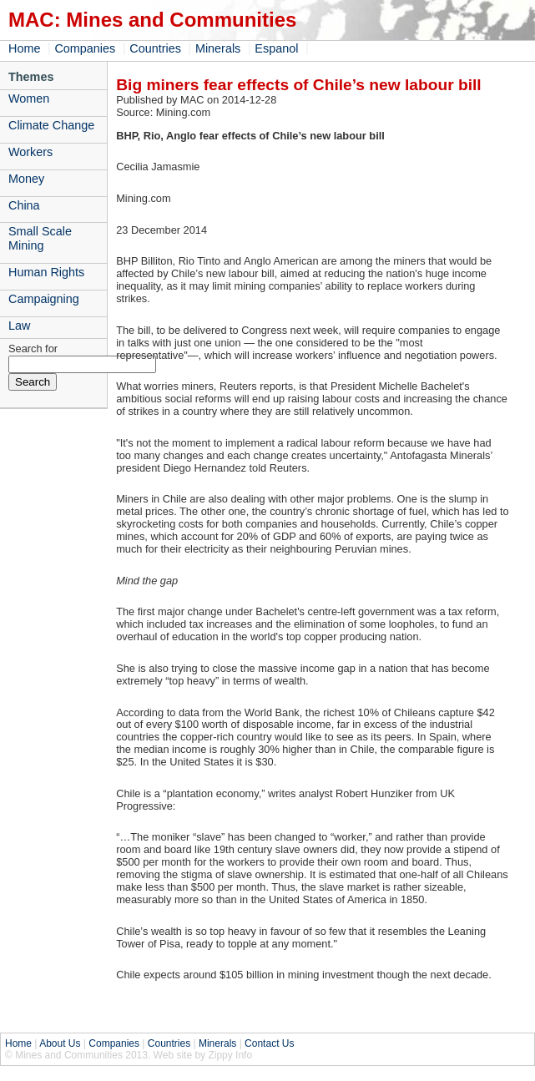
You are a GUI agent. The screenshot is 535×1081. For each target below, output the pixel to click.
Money (26, 178)
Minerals (217, 48)
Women (28, 98)
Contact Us (269, 1043)
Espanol (276, 48)
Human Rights (46, 272)
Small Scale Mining (40, 238)
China (24, 205)
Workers (30, 152)
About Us (59, 1043)
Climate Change (51, 125)
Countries (155, 48)
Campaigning (43, 299)
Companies (84, 48)
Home (24, 48)
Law (19, 325)
